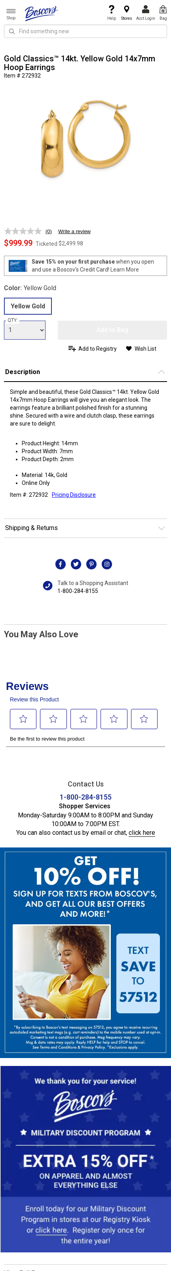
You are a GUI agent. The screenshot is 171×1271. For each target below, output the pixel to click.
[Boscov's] (41, 13)
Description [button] (22, 372)
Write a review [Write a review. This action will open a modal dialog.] (74, 231)
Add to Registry (97, 349)
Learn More (124, 269)
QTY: (13, 320)
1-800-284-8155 (77, 591)
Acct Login (145, 13)
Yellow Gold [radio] (28, 306)
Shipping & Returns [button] (31, 528)
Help (111, 13)
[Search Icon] (12, 31)
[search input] (85, 31)
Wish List (145, 349)
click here (142, 832)
